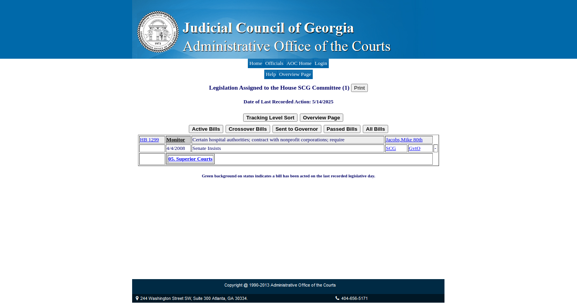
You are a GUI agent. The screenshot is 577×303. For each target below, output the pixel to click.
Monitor (176, 139)
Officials (274, 63)
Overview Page (295, 74)
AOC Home (299, 63)
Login (321, 63)
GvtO (415, 148)
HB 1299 (149, 139)
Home (255, 63)
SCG (391, 148)
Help (271, 74)
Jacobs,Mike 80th (404, 139)
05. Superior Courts (190, 159)
